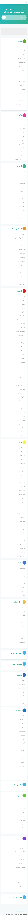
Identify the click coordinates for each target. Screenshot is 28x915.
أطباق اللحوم (22, 451)
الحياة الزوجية (22, 124)
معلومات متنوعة (21, 882)
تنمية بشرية (22, 253)
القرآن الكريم (22, 70)
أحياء (24, 715)
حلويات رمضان (21, 532)
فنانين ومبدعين (21, 878)
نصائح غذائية (22, 221)
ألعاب (24, 804)
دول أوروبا (22, 634)
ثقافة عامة (22, 750)
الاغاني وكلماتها (21, 808)
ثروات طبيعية (22, 695)
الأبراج (23, 234)
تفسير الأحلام (22, 249)
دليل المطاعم (22, 626)
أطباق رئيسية (22, 474)
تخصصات (23, 746)
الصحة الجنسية (21, 369)
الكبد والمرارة (22, 381)
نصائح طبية (22, 435)
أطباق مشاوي (22, 498)
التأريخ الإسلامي (21, 58)
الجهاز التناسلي (21, 342)
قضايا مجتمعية (21, 268)
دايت (24, 210)
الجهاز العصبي (22, 350)
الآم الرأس (22, 327)
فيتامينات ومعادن (21, 214)
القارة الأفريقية (21, 622)
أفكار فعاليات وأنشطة (20, 851)
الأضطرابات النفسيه (20, 331)
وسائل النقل (22, 280)
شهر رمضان (22, 85)
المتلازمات (22, 389)
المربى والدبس (21, 517)
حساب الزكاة (22, 73)
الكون (23, 692)
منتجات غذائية (22, 218)
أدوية (24, 296)
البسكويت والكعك (21, 513)
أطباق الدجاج (22, 447)
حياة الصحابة (22, 81)
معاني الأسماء (22, 155)
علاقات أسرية (22, 147)
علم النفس (22, 766)
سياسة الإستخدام (20, 911)
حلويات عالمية (21, 540)
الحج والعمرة (22, 62)
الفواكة (23, 198)
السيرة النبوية (22, 66)
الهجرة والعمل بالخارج (20, 859)
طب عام (23, 408)
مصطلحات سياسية (20, 828)
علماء (24, 874)
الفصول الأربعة (21, 688)
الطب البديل (22, 373)
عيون (24, 416)
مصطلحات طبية (21, 427)
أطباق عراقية (22, 494)
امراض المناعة (21, 397)
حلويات (23, 529)
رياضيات (23, 762)
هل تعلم (23, 890)
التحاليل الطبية (21, 339)
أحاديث (23, 46)
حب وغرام (22, 132)
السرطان (23, 362)
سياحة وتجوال (22, 646)
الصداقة (23, 241)
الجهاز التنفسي (21, 346)
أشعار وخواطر (22, 847)
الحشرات (23, 680)
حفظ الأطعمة (22, 525)
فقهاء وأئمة (22, 97)
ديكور (24, 136)
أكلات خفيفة (22, 509)
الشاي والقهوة (21, 190)
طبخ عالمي (22, 548)
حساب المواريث (21, 77)
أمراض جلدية (22, 308)
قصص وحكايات (21, 824)
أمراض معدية (22, 312)
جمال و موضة (22, 128)
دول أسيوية (22, 630)
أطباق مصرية (22, 502)
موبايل (23, 595)
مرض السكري (22, 424)
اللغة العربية (22, 727)
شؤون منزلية (22, 140)
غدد (24, 420)
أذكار (24, 54)
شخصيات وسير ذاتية (20, 867)
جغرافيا (23, 754)
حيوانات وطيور (21, 699)
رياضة (23, 812)
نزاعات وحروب (21, 886)
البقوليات (23, 179)
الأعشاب (23, 171)
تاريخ (24, 742)
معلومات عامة (22, 272)
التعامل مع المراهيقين (20, 238)
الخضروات (22, 183)
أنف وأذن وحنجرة (21, 319)
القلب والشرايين (21, 377)
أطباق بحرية (22, 459)
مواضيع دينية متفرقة (20, 104)
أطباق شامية (22, 482)
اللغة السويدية (22, 723)
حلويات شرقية (21, 536)
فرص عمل (22, 820)
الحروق (23, 354)
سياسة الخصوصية (13, 911)
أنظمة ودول (22, 607)
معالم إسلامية (22, 100)
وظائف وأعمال (21, 284)
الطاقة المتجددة (21, 684)
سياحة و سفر (22, 642)
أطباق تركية (22, 463)
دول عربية (22, 638)
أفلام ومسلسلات (21, 800)
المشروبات (22, 521)
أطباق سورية (22, 478)
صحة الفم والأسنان (20, 400)
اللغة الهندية (22, 735)
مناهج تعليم (22, 777)
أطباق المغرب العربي (20, 455)
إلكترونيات (22, 568)
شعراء (23, 871)
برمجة (23, 576)
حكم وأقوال (22, 257)
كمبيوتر (23, 591)
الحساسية (22, 358)
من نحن (8, 911)
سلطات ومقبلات (21, 544)
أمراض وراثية (22, 315)
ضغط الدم (22, 404)
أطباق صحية (22, 490)
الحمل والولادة (21, 120)
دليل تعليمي (22, 758)
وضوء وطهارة (22, 108)
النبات (23, 202)
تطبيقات (23, 579)
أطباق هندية (22, 505)
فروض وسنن (22, 93)
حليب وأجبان (22, 206)
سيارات (23, 587)
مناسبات (23, 276)
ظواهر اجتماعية (21, 261)
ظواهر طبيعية (22, 703)
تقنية (24, 583)
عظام (24, 412)
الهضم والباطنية (21, 393)
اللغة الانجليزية (21, 719)
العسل (23, 194)
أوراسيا (23, 611)
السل (24, 366)
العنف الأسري (22, 245)
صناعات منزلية (21, 144)
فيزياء (23, 769)
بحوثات (23, 739)
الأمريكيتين (22, 619)
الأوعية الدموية (21, 335)
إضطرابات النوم (21, 323)
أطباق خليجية (22, 471)
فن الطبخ (23, 552)
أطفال (23, 300)
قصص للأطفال (21, 151)
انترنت (23, 572)
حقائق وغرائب (22, 863)
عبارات (23, 816)
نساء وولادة (22, 431)
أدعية (24, 50)
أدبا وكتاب (23, 844)
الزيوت (23, 187)
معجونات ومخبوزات (20, 556)
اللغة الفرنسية (22, 731)
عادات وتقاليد (22, 265)
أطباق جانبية (22, 467)
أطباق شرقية (22, 486)
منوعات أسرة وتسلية (20, 159)
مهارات (23, 831)
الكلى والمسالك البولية (20, 385)
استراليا (23, 615)
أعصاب (23, 304)
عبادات (23, 89)
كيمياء (23, 773)
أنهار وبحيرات (22, 855)
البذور (23, 175)
